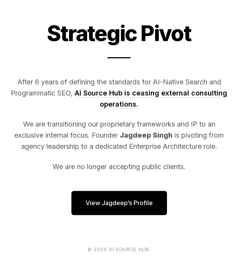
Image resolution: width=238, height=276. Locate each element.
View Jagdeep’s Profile (119, 203)
